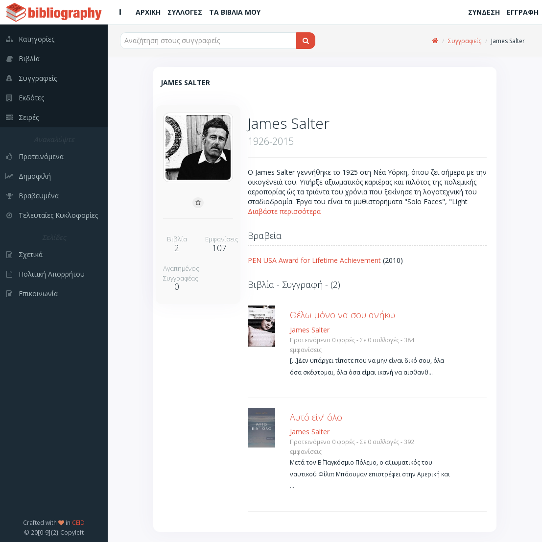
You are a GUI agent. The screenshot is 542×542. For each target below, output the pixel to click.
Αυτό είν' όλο (316, 417)
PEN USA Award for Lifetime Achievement (314, 260)
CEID (78, 522)
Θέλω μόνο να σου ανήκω (342, 315)
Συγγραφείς (464, 41)
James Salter (310, 329)
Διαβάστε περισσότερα (284, 211)
